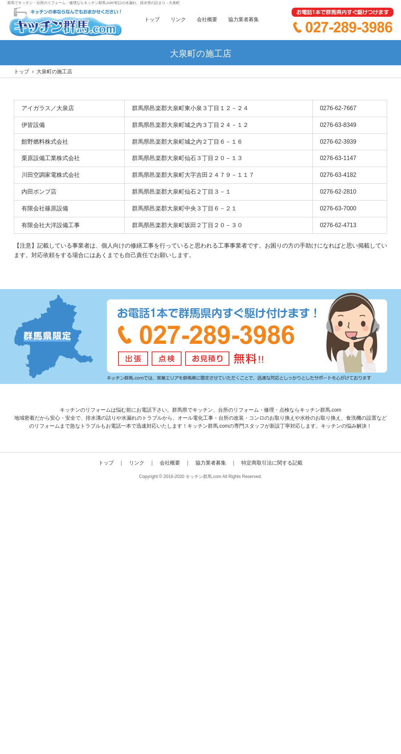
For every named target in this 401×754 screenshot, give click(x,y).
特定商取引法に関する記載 (272, 463)
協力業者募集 (243, 19)
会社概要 (207, 19)
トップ (152, 19)
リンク (178, 19)
